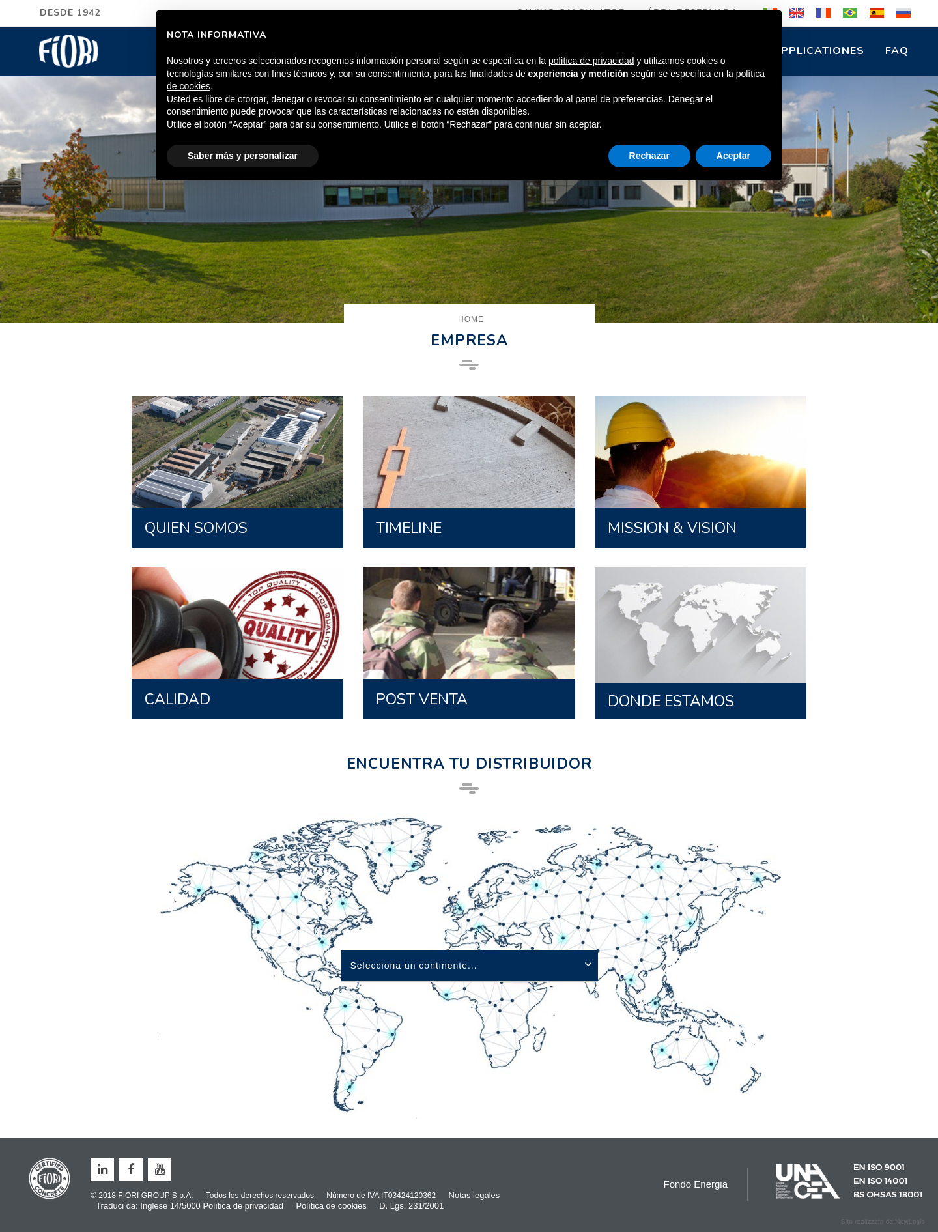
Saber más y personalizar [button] (243, 155)
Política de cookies (331, 1206)
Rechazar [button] (649, 155)
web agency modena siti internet (883, 1221)
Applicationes (818, 51)
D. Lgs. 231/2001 (411, 1206)
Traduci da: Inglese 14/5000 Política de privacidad (189, 1206)
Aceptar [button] (733, 155)
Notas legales (474, 1195)
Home (471, 319)
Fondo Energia (696, 1184)
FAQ (897, 51)
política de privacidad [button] (591, 60)
